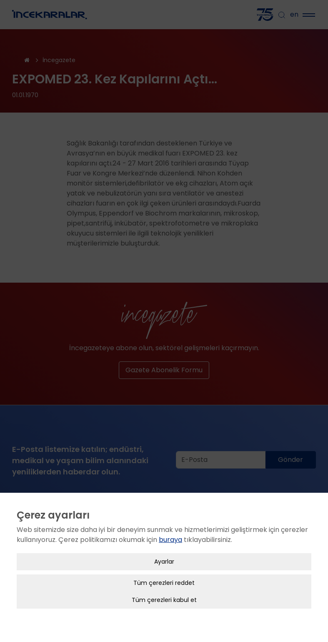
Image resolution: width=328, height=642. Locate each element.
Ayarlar (164, 552)
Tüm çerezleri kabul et (164, 591)
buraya (170, 530)
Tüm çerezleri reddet (164, 573)
